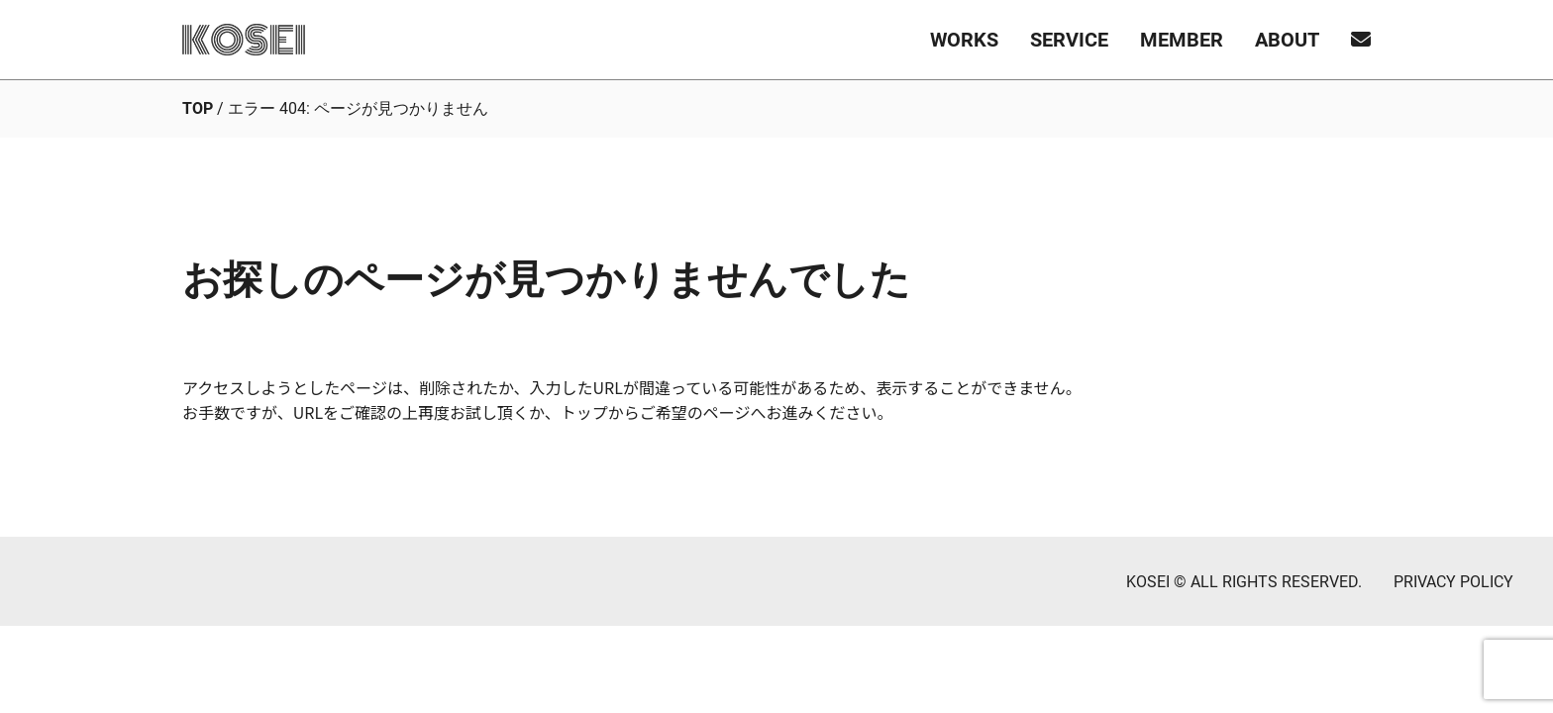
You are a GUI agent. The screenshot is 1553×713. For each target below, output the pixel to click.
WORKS (964, 39)
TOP (197, 108)
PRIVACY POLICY (1453, 581)
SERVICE (1069, 39)
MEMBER (1181, 39)
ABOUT (1287, 39)
